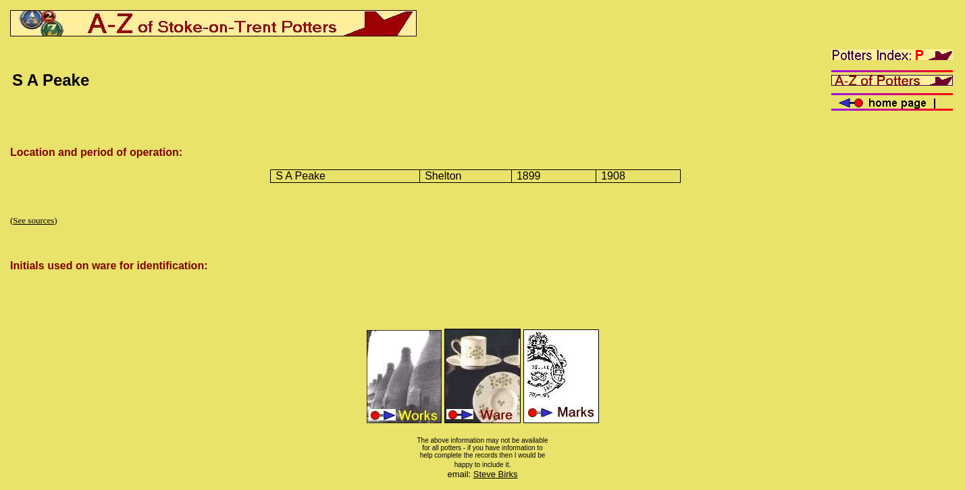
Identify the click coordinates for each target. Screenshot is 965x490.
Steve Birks (495, 474)
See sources (33, 220)
